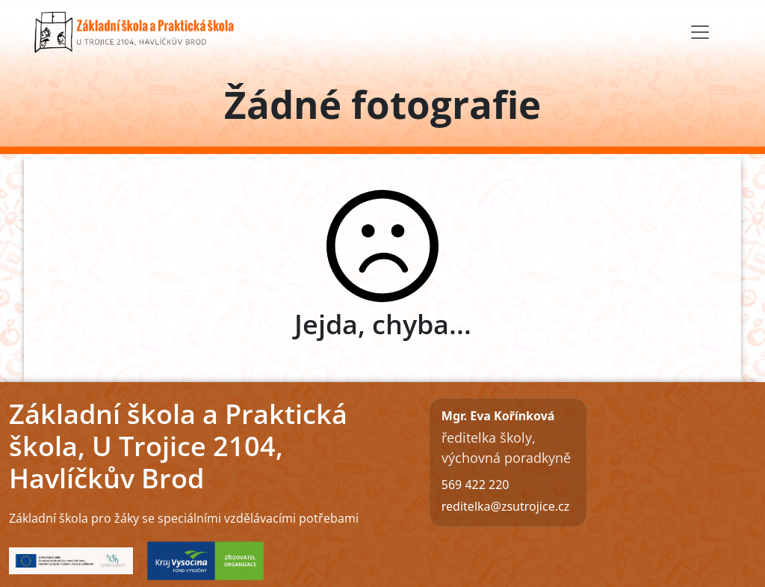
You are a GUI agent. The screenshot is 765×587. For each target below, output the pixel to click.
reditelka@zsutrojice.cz (505, 506)
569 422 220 (476, 484)
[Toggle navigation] (700, 32)
